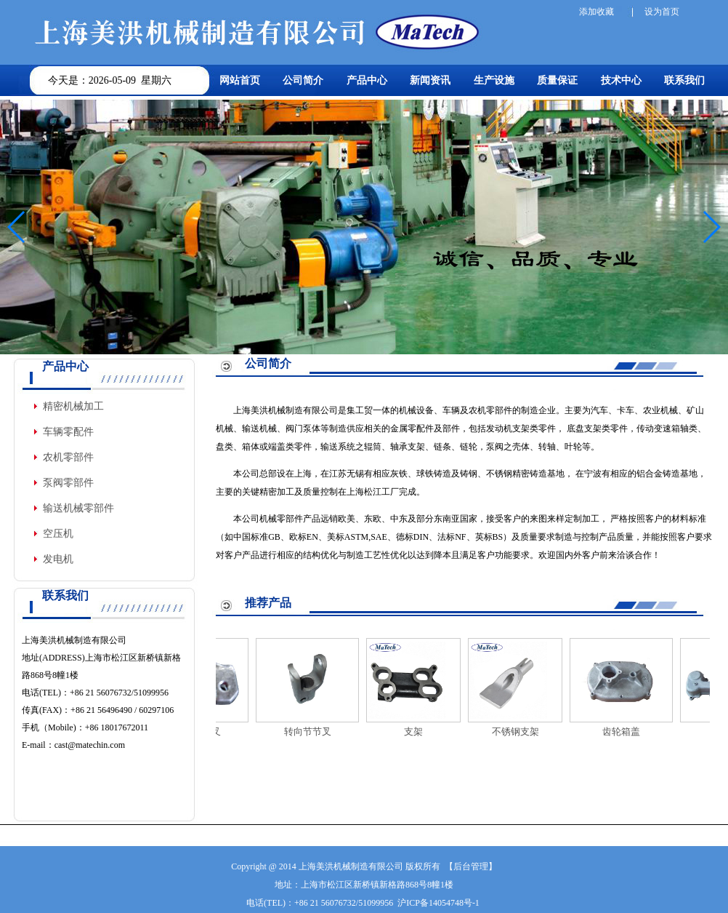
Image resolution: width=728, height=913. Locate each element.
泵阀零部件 (68, 482)
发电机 (58, 559)
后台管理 (470, 866)
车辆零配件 (68, 431)
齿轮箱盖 (627, 731)
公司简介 (303, 80)
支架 (419, 731)
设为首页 (661, 12)
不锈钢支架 (521, 731)
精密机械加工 (73, 406)
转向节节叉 (313, 731)
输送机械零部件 (78, 508)
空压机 (58, 533)
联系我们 (684, 80)
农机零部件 (68, 457)
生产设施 (494, 80)
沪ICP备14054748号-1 (438, 903)
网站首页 (239, 80)
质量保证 (557, 80)
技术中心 (621, 80)
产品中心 (367, 80)
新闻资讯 (430, 80)
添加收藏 (596, 12)
